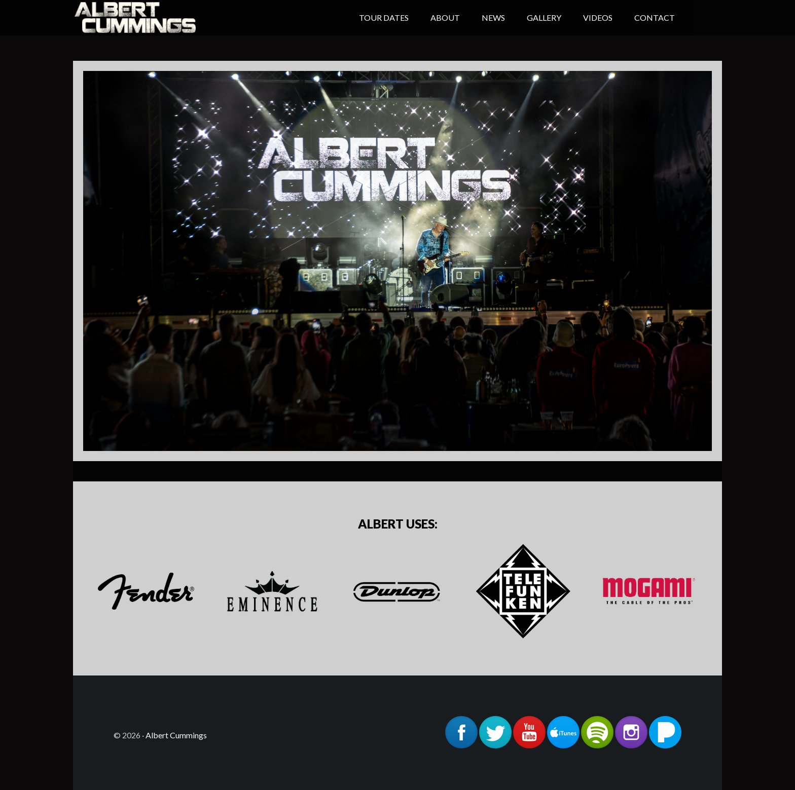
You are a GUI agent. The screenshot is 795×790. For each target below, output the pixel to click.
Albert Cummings (154, 17)
